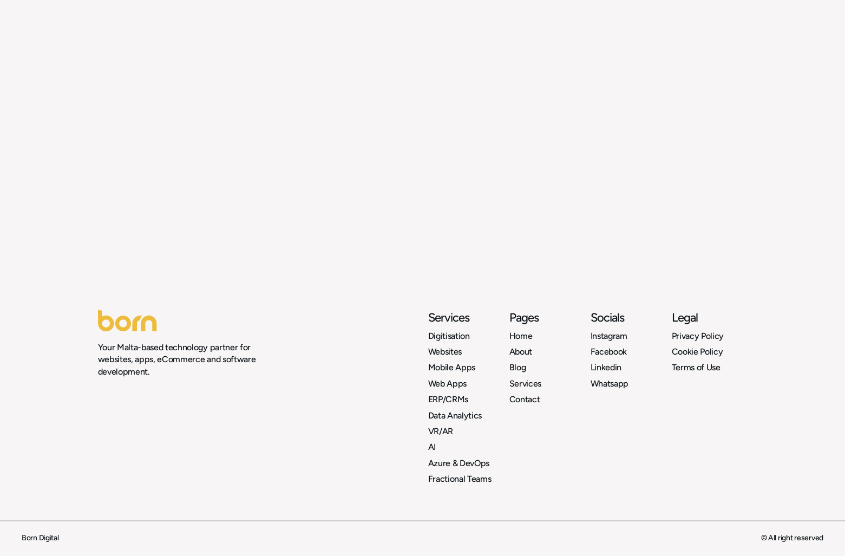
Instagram (609, 336)
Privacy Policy (698, 336)
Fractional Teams (460, 479)
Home (521, 336)
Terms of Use (696, 367)
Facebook (609, 351)
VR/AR (440, 431)
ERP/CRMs (448, 399)
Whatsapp (609, 383)
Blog (517, 367)
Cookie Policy (697, 351)
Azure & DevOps (459, 463)
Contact (524, 399)
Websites (445, 351)
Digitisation (449, 336)
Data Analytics (455, 415)
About (520, 351)
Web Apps (447, 383)
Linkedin (606, 367)
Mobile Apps (451, 367)
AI (432, 447)
